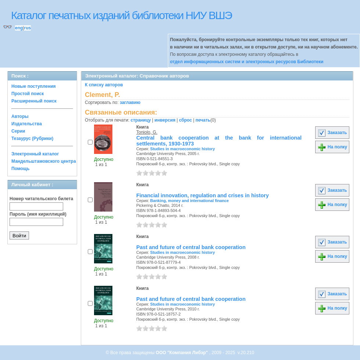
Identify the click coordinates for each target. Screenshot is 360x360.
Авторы (20, 116)
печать (202, 120)
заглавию (130, 102)
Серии (18, 131)
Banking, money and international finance (189, 200)
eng (19, 27)
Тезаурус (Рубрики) (32, 138)
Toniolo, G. (146, 132)
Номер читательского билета (41, 198)
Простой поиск (27, 93)
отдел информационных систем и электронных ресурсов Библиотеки (247, 61)
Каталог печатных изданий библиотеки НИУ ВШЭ (121, 15)
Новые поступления (33, 86)
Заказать (332, 132)
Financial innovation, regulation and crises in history (202, 195)
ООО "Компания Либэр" (182, 352)
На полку (332, 147)
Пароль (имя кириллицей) (38, 214)
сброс (185, 120)
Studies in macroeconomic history (182, 149)
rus (27, 27)
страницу (141, 120)
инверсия (165, 120)
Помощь (20, 168)
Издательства (26, 123)
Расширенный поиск (34, 101)
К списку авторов (104, 84)
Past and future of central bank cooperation (190, 247)
